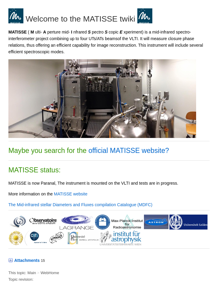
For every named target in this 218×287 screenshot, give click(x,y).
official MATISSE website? (128, 150)
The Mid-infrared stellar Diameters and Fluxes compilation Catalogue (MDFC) (80, 204)
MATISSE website (71, 194)
